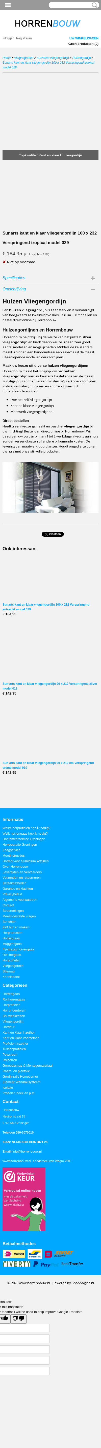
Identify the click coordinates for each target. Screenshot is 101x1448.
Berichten (9, 922)
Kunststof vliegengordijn (53, 58)
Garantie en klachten (18, 888)
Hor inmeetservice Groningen (24, 839)
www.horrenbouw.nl (17, 1161)
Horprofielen (11, 960)
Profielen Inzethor (15, 1043)
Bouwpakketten (14, 1016)
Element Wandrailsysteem (22, 1082)
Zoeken (93, 5)
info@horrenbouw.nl (27, 1151)
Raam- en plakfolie (16, 1071)
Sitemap (9, 971)
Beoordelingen (13, 911)
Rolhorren (10, 1060)
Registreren (24, 38)
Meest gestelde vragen (19, 916)
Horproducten (12, 933)
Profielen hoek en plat (18, 1093)
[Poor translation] (18, 1319)
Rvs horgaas (12, 955)
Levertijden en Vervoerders (22, 872)
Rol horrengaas (14, 999)
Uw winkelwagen (83, 38)
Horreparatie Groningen (20, 844)
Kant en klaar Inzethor (19, 1032)
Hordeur (8, 1027)
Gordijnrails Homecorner (20, 1076)
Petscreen (10, 1054)
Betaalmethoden (15, 883)
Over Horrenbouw (16, 866)
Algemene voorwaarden (20, 900)
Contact (8, 905)
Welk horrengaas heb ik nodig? (25, 833)
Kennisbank (11, 977)
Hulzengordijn (81, 58)
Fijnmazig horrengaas (18, 949)
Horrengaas (11, 938)
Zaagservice (11, 850)
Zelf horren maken (16, 927)
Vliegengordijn (23, 58)
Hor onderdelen (14, 1010)
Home (7, 58)
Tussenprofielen (14, 1049)
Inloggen (8, 38)
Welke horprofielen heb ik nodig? (26, 828)
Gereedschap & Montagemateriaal (28, 1065)
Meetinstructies (13, 855)
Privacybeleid (12, 894)
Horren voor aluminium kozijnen (26, 861)
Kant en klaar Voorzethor (21, 1038)
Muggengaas (12, 944)
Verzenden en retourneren (22, 877)
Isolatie (8, 1087)
